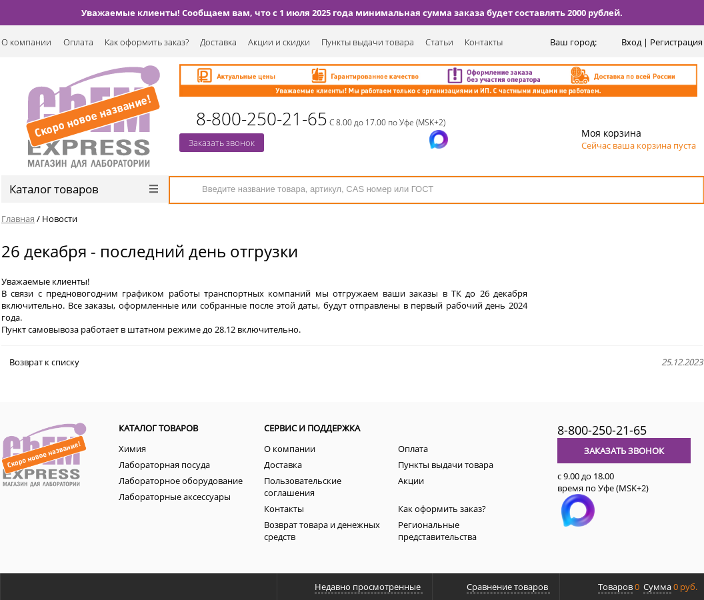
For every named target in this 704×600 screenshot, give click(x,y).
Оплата (78, 42)
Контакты (484, 42)
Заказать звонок (222, 143)
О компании (26, 42)
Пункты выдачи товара (367, 42)
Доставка (218, 42)
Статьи (439, 42)
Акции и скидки (279, 42)
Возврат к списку (40, 362)
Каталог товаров (83, 189)
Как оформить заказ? (147, 42)
